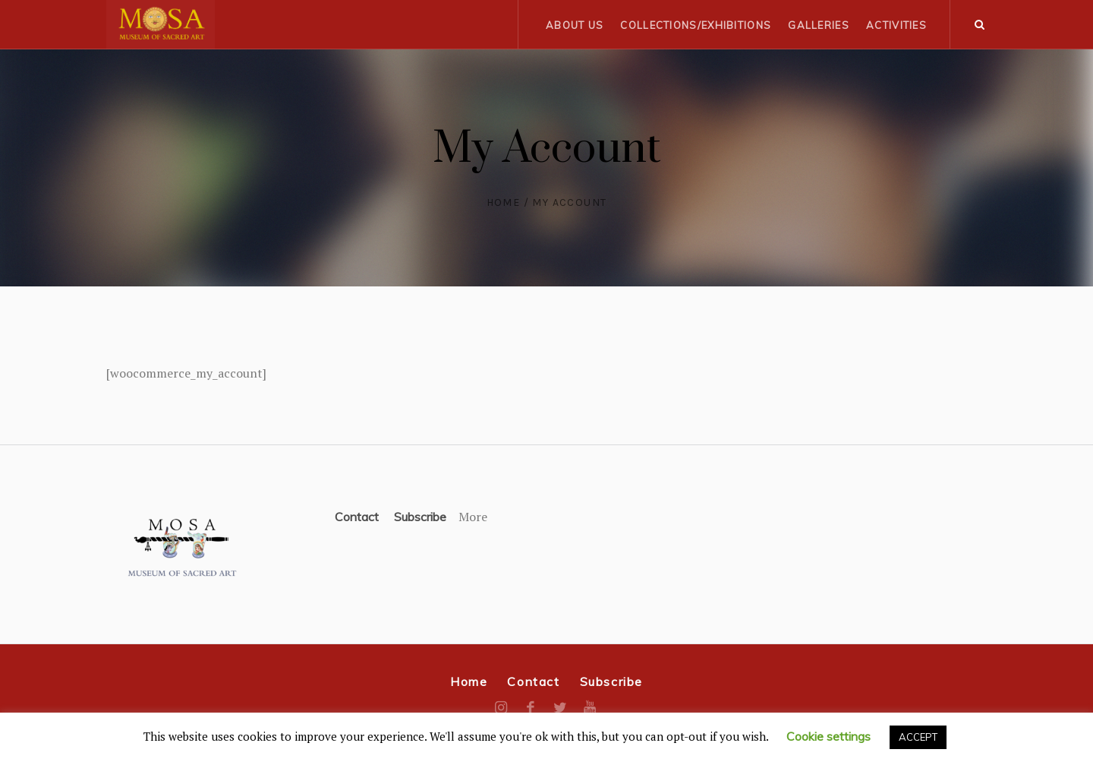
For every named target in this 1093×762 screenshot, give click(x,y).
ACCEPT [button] (918, 737)
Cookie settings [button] (828, 736)
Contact (357, 516)
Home (504, 202)
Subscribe (420, 516)
